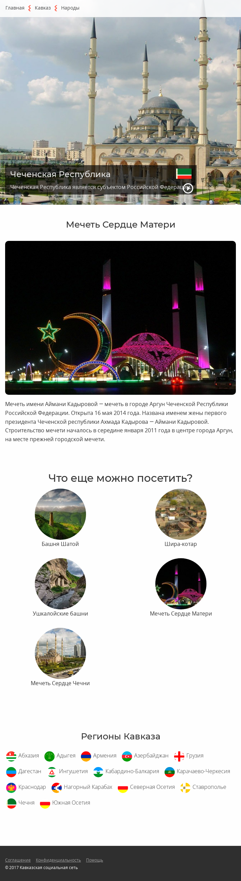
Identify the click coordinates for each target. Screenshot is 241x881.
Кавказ (43, 7)
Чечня (26, 802)
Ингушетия (73, 771)
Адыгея (66, 755)
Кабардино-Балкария (132, 771)
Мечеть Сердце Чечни (60, 683)
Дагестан (29, 771)
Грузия (194, 755)
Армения (104, 755)
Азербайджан (151, 755)
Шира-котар (181, 544)
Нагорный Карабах (88, 787)
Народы (70, 7)
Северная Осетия (152, 787)
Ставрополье (209, 787)
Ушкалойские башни (60, 613)
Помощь (94, 860)
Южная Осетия (71, 802)
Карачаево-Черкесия (203, 771)
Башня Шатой (60, 544)
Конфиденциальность (58, 860)
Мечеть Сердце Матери (181, 613)
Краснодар (32, 787)
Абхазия (28, 755)
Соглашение (18, 860)
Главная (15, 7)
